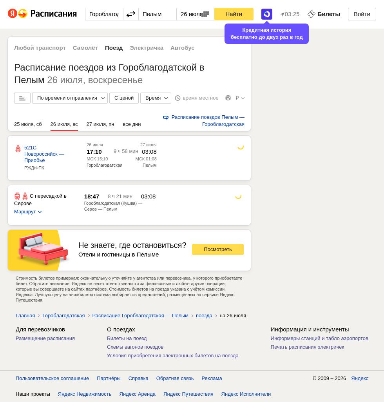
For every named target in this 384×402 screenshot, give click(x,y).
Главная (25, 315)
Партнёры (108, 378)
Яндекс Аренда (138, 394)
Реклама (212, 378)
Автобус (182, 47)
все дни (132, 124)
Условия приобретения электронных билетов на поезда (173, 355)
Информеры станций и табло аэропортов (319, 338)
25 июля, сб (28, 124)
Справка (139, 378)
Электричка (146, 47)
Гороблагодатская (104, 165)
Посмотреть (218, 249)
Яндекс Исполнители (246, 394)
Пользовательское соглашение (52, 378)
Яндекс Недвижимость (85, 394)
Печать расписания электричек (307, 347)
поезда (204, 315)
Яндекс (359, 378)
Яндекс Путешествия (188, 394)
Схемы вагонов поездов (135, 347)
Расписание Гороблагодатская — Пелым (140, 315)
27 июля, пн (100, 124)
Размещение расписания (45, 338)
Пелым (150, 165)
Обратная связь (175, 378)
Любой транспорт (40, 47)
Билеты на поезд (127, 338)
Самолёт (85, 47)
